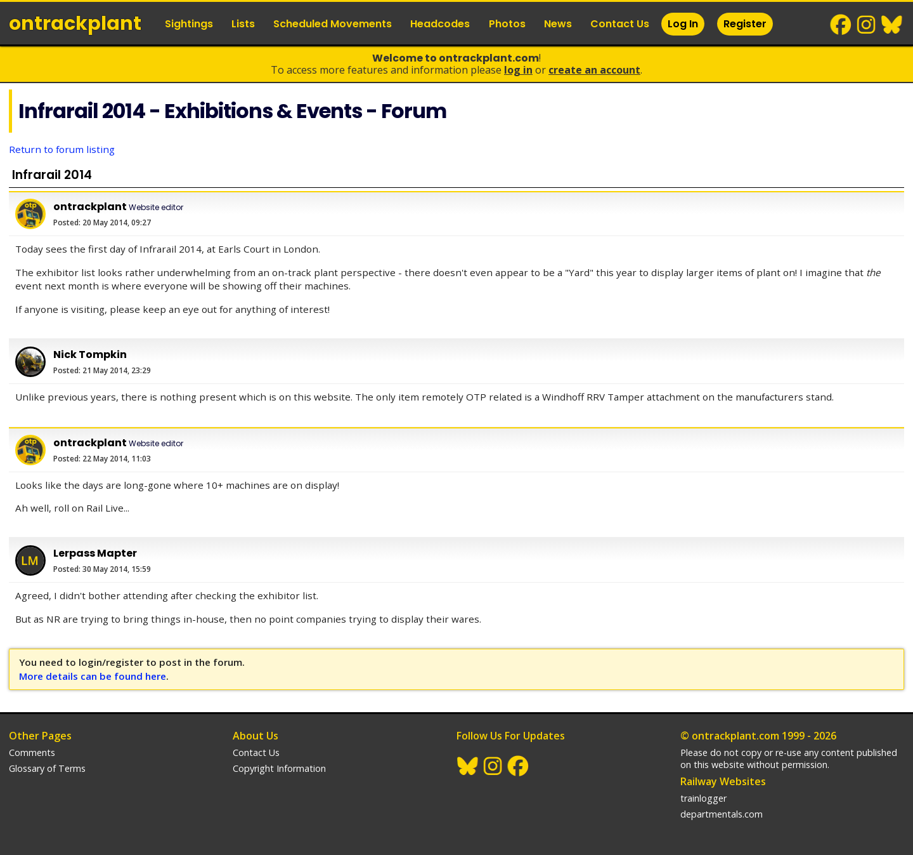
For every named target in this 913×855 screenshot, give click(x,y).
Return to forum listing (62, 149)
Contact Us (619, 24)
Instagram (866, 24)
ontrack (75, 23)
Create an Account (594, 70)
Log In (683, 24)
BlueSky (892, 24)
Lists (243, 24)
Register (745, 24)
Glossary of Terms (47, 768)
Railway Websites (723, 781)
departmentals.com (721, 814)
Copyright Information (279, 768)
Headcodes (440, 24)
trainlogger (703, 798)
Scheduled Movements (332, 24)
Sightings (189, 24)
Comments (32, 752)
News (558, 24)
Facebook (841, 24)
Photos (507, 24)
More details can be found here (92, 676)
